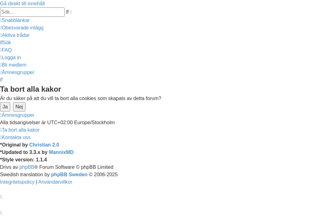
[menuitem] (21, 27)
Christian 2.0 (44, 144)
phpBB (26, 167)
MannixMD (61, 152)
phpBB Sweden (69, 174)
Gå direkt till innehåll (22, 3)
